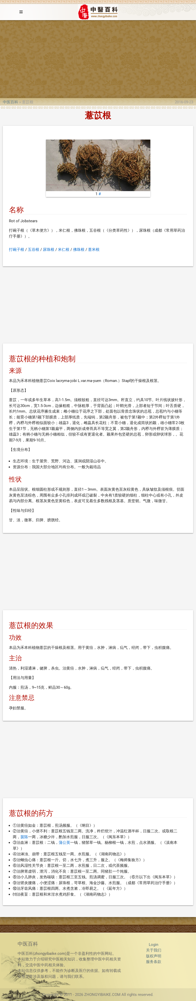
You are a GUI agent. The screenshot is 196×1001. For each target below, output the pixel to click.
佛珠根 (78, 249)
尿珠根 (48, 249)
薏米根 (94, 249)
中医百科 (10, 102)
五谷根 (33, 249)
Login (153, 944)
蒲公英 (64, 842)
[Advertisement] (98, 58)
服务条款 (153, 961)
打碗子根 (16, 249)
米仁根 (63, 249)
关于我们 (153, 950)
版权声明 (153, 956)
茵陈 (24, 837)
